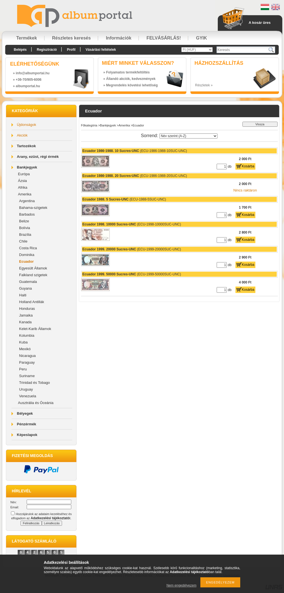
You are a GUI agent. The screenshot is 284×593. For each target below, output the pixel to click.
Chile (23, 241)
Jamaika (26, 315)
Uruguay (26, 389)
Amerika (24, 194)
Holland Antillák (31, 302)
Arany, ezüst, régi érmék (38, 156)
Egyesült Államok (33, 268)
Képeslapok (27, 435)
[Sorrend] (188, 136)
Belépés (20, 50)
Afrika (22, 187)
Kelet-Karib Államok (35, 329)
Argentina (27, 201)
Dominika (26, 255)
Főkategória (89, 125)
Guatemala (28, 282)
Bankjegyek (27, 167)
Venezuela (27, 396)
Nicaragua (27, 356)
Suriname (27, 376)
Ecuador (26, 261)
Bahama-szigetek (33, 208)
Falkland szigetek (33, 275)
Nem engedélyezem (181, 585)
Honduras (27, 308)
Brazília (25, 234)
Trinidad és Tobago (34, 382)
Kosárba (248, 166)
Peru (23, 369)
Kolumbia (26, 335)
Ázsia (22, 181)
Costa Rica (28, 248)
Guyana (25, 288)
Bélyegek (25, 413)
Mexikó (25, 349)
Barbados (27, 214)
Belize (24, 221)
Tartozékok (26, 146)
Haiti (22, 295)
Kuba (23, 342)
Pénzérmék (26, 424)
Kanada (25, 322)
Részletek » (204, 85)
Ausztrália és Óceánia (35, 403)
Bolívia (24, 228)
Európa (24, 174)
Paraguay (27, 362)
